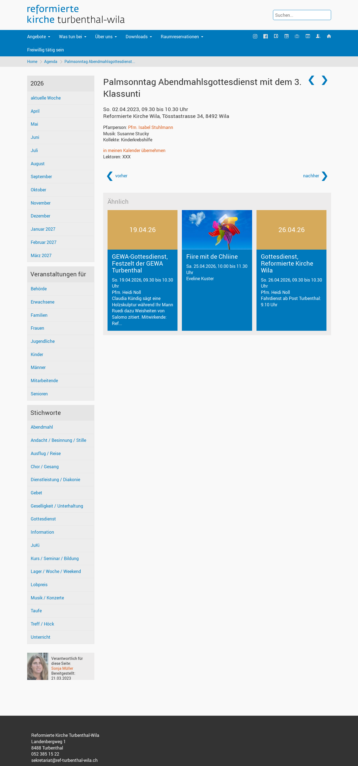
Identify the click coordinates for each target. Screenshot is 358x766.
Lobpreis (39, 585)
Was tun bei (70, 37)
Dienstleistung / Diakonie (55, 480)
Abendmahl (42, 427)
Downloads (137, 37)
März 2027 (41, 255)
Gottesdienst (43, 519)
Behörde (39, 289)
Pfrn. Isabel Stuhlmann (150, 127)
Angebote (36, 37)
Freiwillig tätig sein (45, 50)
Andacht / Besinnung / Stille (58, 440)
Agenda (51, 61)
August (38, 164)
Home (32, 61)
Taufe (36, 611)
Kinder (37, 354)
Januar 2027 (43, 229)
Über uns (103, 37)
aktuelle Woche (46, 98)
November (40, 203)
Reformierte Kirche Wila (166, 116)
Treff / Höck (42, 624)
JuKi (35, 545)
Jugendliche (43, 341)
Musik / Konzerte (47, 598)
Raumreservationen (180, 37)
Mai (34, 124)
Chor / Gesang (45, 467)
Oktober (38, 190)
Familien (39, 315)
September (41, 177)
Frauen (37, 328)
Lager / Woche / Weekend (56, 572)
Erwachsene (42, 302)
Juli (34, 150)
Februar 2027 (44, 242)
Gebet (36, 493)
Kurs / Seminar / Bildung (55, 558)
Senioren (39, 394)
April (35, 111)
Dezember (40, 216)
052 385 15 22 (45, 754)
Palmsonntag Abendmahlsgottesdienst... (100, 61)
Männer (38, 368)
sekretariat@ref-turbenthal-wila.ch (64, 760)
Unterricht (40, 637)
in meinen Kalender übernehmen (134, 150)
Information (42, 532)
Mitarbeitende (44, 381)
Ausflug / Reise (46, 453)
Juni (35, 137)
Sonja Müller (62, 668)
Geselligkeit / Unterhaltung (57, 506)
